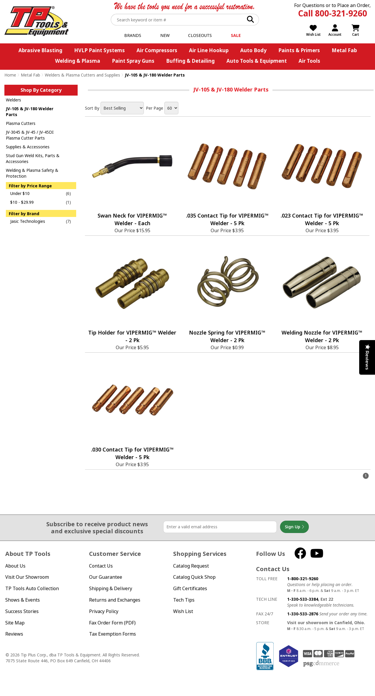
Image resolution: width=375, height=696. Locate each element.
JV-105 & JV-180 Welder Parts (29, 111)
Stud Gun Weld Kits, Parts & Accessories (32, 158)
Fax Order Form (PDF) (112, 622)
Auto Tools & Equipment (256, 60)
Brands (132, 35)
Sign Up (294, 527)
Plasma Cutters (20, 123)
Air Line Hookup (209, 50)
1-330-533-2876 (302, 614)
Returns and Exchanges (114, 600)
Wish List (183, 611)
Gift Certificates (190, 588)
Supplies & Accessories (28, 147)
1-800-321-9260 (302, 578)
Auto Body (253, 50)
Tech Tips (184, 600)
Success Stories (22, 611)
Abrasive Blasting (40, 50)
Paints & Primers (299, 50)
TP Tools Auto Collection (32, 588)
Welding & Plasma (77, 60)
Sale (236, 35)
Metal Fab (344, 50)
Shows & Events (22, 600)
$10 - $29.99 (22, 202)
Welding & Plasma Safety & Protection (32, 173)
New (165, 35)
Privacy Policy (103, 611)
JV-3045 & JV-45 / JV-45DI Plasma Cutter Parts (30, 135)
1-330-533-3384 (302, 599)
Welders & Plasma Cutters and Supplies (82, 75)
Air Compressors (157, 50)
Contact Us (101, 566)
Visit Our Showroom (27, 577)
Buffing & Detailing (190, 60)
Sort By (92, 108)
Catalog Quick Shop (194, 577)
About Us (15, 566)
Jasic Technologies (27, 221)
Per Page (154, 108)
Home (10, 75)
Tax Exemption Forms (112, 634)
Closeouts (200, 35)
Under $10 (20, 193)
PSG (321, 663)
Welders (13, 100)
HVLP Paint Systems (99, 50)
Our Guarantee (105, 577)
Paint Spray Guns (133, 60)
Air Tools (309, 60)
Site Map (15, 622)
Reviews (14, 634)
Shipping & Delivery (110, 588)
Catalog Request (191, 566)
